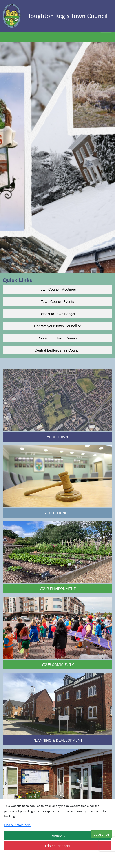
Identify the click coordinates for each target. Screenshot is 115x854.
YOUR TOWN (57, 436)
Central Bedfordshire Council (57, 350)
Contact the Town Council (57, 337)
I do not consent (57, 845)
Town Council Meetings (57, 289)
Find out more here (17, 824)
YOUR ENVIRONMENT (58, 588)
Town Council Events (57, 301)
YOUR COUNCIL (57, 512)
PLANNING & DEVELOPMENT (57, 740)
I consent (57, 835)
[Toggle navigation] (106, 36)
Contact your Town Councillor (57, 325)
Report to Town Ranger (57, 313)
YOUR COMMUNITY (58, 664)
